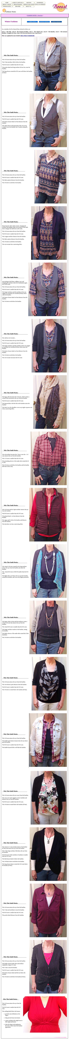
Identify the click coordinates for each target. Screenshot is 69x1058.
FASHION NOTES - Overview (34, 15)
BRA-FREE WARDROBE (27, 35)
